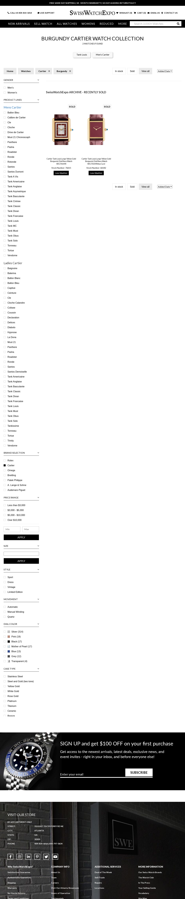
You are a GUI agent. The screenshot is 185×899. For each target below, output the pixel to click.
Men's (11, 87)
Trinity (11, 440)
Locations (99, 888)
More (122, 23)
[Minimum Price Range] (12, 529)
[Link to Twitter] (46, 857)
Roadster (12, 152)
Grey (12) (16, 656)
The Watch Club (146, 877)
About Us (55, 872)
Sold (132, 71)
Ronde (11, 157)
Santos (11, 167)
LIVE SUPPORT (46, 13)
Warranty (12, 888)
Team (54, 877)
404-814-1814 (25, 13)
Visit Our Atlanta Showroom (65, 888)
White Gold (13, 691)
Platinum (12, 701)
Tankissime (13, 426)
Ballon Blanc (14, 278)
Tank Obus (13, 235)
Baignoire (12, 268)
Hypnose (12, 332)
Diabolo (11, 327)
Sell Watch (43, 23)
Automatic (13, 607)
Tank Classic (14, 206)
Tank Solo (13, 240)
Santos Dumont (15, 171)
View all (145, 71)
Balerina (12, 273)
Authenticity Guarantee (19, 877)
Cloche (11, 127)
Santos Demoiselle (17, 371)
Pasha (11, 147)
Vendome (12, 255)
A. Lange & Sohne (17, 485)
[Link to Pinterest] (37, 857)
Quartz (11, 617)
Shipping (12, 882)
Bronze (11, 716)
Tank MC (12, 226)
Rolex (10, 460)
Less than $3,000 (16, 505)
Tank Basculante (16, 196)
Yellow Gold (14, 686)
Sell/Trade (100, 877)
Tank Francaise (15, 216)
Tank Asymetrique (17, 191)
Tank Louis (81, 54)
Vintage (11, 587)
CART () (140, 13)
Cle (9, 122)
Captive (11, 288)
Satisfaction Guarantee (19, 872)
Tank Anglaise (15, 186)
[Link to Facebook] (10, 857)
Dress (11, 582)
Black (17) (16, 641)
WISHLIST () (124, 13)
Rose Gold (13, 696)
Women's (12, 92)
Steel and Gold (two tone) (21, 681)
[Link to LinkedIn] (28, 857)
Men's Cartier (102, 54)
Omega (11, 470)
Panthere (12, 142)
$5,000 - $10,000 (16, 515)
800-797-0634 (55, 843)
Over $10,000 (15, 520)
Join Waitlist (61, 173)
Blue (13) (16, 651)
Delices (11, 322)
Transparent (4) (19, 661)
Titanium (12, 706)
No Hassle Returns (16, 893)
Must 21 (12, 342)
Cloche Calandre (16, 303)
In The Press (144, 882)
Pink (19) (16, 636)
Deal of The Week (103, 872)
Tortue (11, 250)
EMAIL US (154, 13)
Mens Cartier (12, 107)
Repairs (98, 882)
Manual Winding (16, 612)
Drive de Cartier (16, 132)
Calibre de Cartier (17, 117)
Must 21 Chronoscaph (19, 137)
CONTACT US (169, 13)
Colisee (11, 307)
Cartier (11, 465)
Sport (10, 577)
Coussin (12, 312)
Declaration (13, 317)
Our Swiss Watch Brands (150, 872)
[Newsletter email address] (106, 775)
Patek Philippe (15, 480)
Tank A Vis (13, 176)
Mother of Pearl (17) (21, 646)
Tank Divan (13, 211)
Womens (88, 23)
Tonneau (12, 245)
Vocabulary (143, 893)
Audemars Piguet (16, 490)
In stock (119, 71)
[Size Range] (21, 554)
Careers (55, 882)
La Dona (12, 337)
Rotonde (12, 162)
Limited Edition (15, 592)
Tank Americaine (16, 181)
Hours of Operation (60, 893)
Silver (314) (17, 631)
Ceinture (12, 293)
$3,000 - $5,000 (16, 510)
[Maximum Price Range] (30, 529)
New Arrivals (19, 23)
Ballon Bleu (13, 112)
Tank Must (13, 231)
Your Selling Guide (147, 888)
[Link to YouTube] (55, 857)
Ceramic (12, 711)
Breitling (12, 475)
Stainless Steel (15, 676)
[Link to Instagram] (19, 857)
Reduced (107, 23)
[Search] (155, 23)
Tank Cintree (14, 201)
